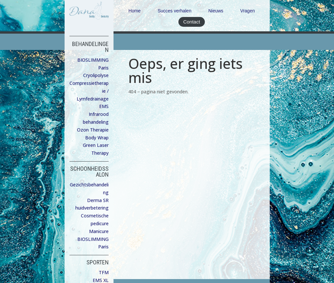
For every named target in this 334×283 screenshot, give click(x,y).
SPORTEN (97, 262)
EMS (104, 106)
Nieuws (215, 10)
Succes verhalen (174, 10)
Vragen (247, 10)
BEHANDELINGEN (90, 46)
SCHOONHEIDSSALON (89, 171)
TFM (104, 272)
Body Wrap (97, 137)
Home (135, 10)
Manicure (99, 231)
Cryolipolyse (96, 75)
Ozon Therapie (93, 130)
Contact (191, 21)
